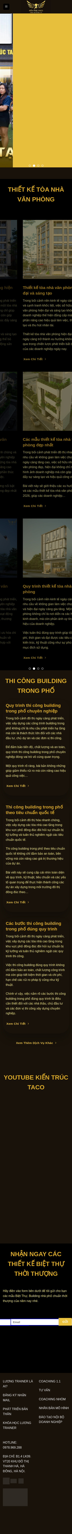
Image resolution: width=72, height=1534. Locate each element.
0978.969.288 (12, 1447)
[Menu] (6, 7)
